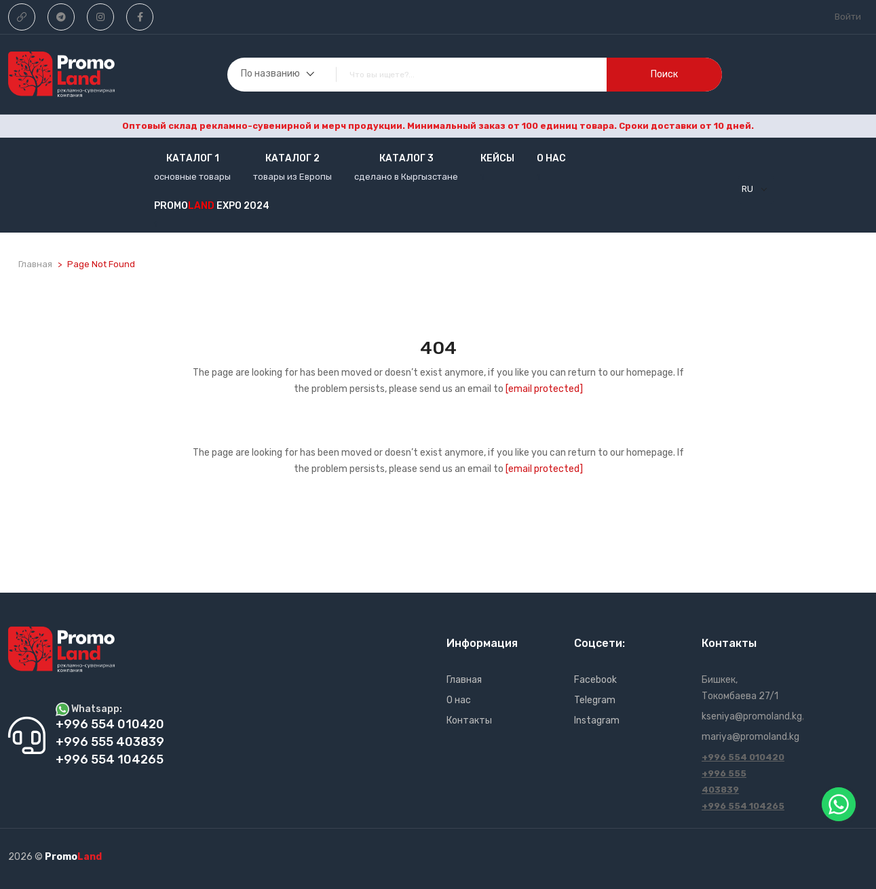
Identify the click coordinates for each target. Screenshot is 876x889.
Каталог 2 (292, 158)
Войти (848, 17)
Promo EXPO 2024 (211, 206)
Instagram (597, 720)
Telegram (594, 700)
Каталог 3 (406, 158)
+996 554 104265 (743, 806)
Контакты (469, 720)
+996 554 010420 (743, 757)
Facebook (595, 680)
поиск (664, 74)
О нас (551, 158)
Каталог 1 (192, 158)
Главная (35, 264)
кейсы (497, 158)
